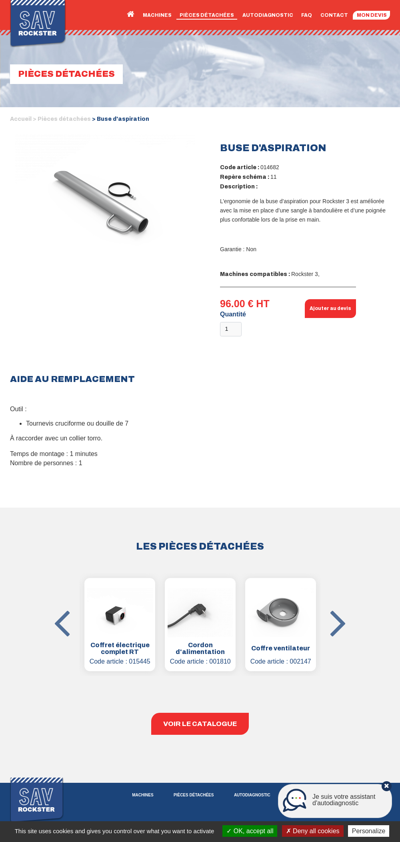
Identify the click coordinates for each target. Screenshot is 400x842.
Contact (334, 15)
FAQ (306, 15)
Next (326, 599)
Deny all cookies (313, 831)
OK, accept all (249, 831)
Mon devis (372, 15)
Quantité (233, 314)
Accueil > (23, 119)
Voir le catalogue (200, 724)
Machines (157, 15)
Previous (74, 599)
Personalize (369, 831)
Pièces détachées (207, 15)
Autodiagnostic (267, 15)
